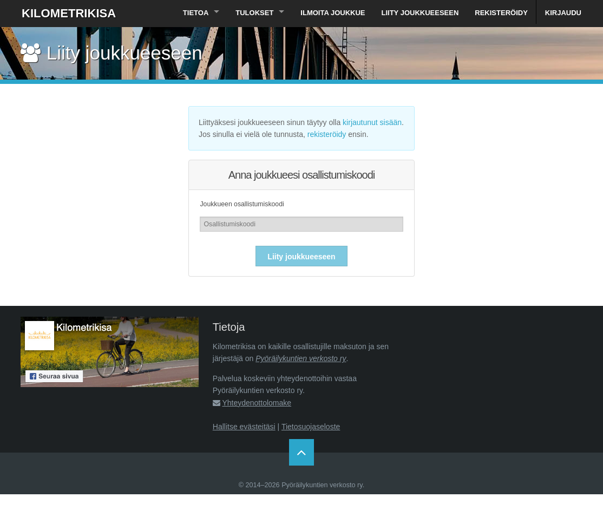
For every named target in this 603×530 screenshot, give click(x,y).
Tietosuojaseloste (310, 426)
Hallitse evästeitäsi (244, 426)
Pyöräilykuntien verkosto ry (300, 358)
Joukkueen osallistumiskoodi (242, 204)
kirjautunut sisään (372, 122)
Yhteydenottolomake (256, 402)
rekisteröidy (326, 134)
